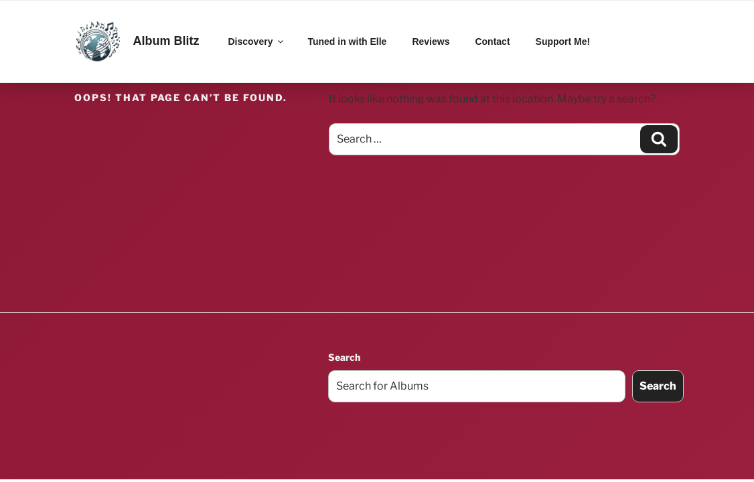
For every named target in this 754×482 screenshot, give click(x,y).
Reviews (430, 41)
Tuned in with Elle (346, 41)
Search (344, 357)
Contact (492, 41)
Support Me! (563, 41)
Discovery (257, 41)
